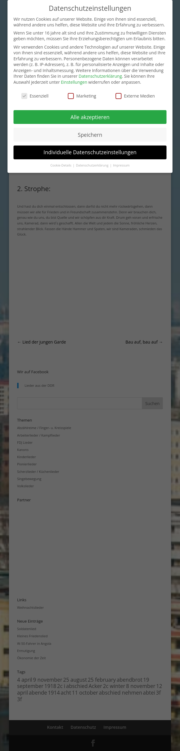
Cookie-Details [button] (61, 165)
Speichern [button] (90, 134)
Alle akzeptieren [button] (90, 117)
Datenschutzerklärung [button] (92, 165)
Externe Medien (135, 96)
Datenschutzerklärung (100, 76)
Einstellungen (74, 82)
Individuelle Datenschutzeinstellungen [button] (90, 152)
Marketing (82, 96)
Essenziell (35, 96)
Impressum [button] (121, 165)
